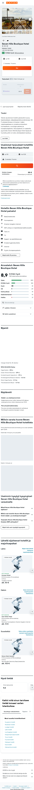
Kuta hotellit (8, 744)
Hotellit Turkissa (6, 784)
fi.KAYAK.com (8, 782)
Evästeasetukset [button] (5, 198)
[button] (3, 3)
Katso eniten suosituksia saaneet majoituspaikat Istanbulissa (26, 633)
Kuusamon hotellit (10, 722)
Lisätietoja (6, 186)
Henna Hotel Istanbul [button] (8, 656)
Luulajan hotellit (9, 727)
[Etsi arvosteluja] (18, 302)
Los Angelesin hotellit (11, 732)
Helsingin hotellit (9, 742)
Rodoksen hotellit (10, 724)
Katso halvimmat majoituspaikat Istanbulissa (28, 591)
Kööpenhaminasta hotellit (12, 734)
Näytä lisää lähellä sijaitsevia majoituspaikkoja (27, 550)
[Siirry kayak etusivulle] (11, 3)
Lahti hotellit (8, 729)
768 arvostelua (19, 53)
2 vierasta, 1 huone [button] (10, 63)
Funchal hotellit (9, 739)
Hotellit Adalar (15, 784)
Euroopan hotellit (23, 782)
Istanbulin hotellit (25, 784)
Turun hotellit (8, 737)
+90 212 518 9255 (7, 50)
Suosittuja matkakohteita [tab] (11, 711)
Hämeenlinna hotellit (11, 747)
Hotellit (15, 782)
